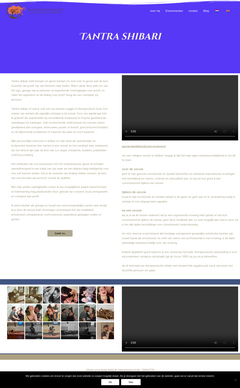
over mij (155, 10)
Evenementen (174, 10)
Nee (131, 382)
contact (193, 10)
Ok (110, 382)
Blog (206, 10)
